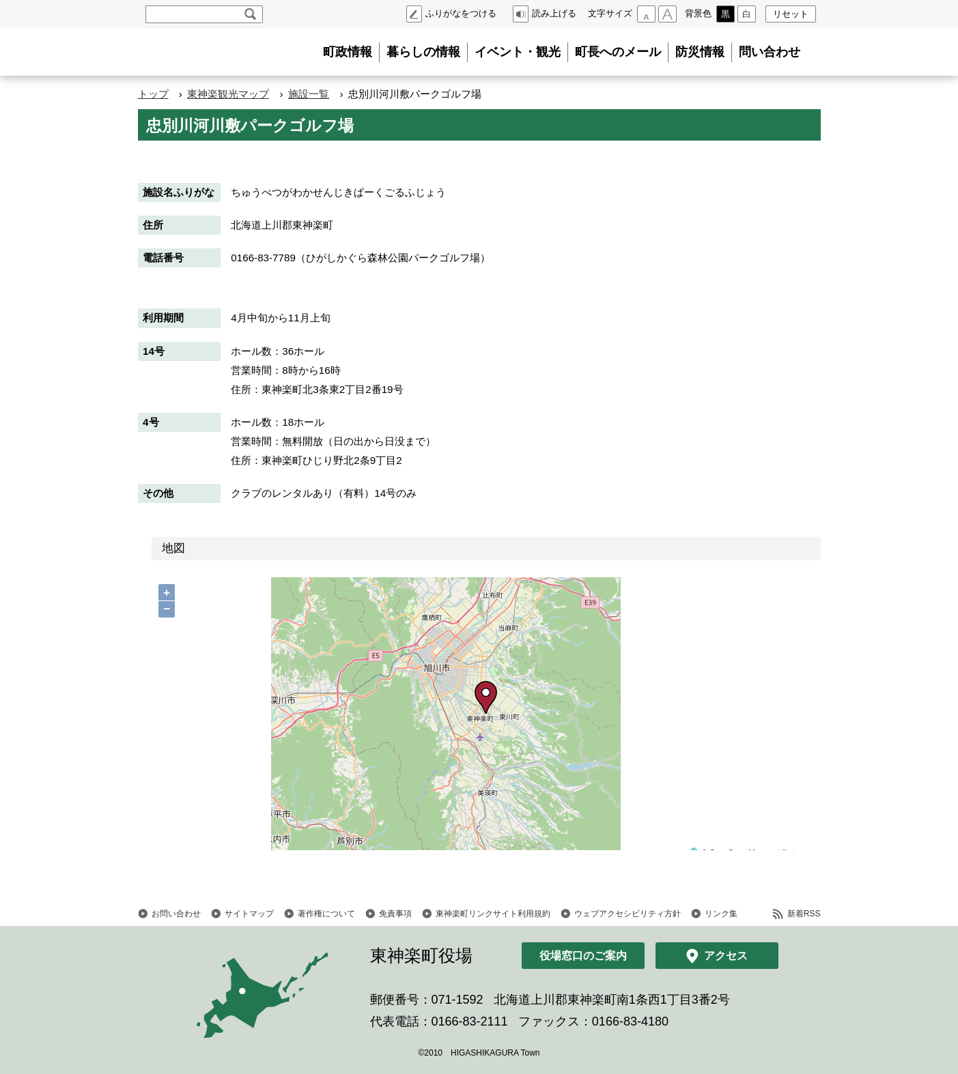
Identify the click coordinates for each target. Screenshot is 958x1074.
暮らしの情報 (423, 52)
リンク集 (721, 913)
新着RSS (804, 913)
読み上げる (554, 13)
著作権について (326, 913)
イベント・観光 (518, 52)
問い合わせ (769, 52)
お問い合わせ (176, 913)
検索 (250, 14)
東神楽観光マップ (228, 94)
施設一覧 (308, 94)
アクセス (726, 955)
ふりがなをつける (460, 13)
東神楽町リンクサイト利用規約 (493, 913)
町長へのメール (618, 52)
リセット (790, 14)
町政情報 (347, 52)
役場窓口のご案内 (583, 955)
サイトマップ (249, 913)
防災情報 (699, 52)
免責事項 (395, 913)
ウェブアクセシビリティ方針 (627, 913)
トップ (153, 94)
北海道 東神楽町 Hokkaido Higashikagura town (213, 52)
